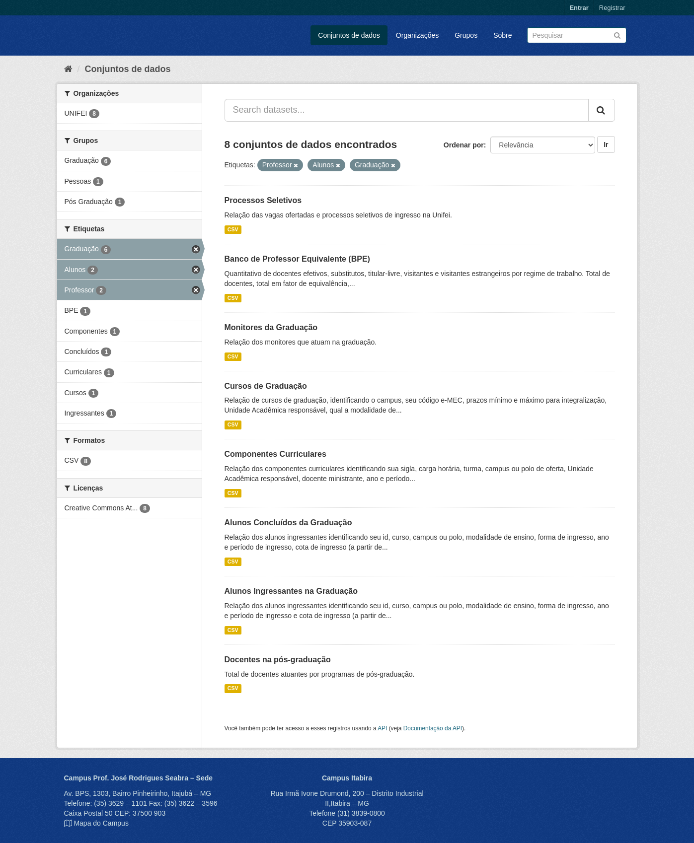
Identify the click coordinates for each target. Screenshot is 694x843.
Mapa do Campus (101, 823)
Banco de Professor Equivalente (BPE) (297, 259)
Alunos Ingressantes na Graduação (291, 591)
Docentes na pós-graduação (278, 659)
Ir (606, 144)
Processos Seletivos (263, 200)
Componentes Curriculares (275, 454)
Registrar (612, 7)
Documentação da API (432, 728)
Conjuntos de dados (349, 35)
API (382, 728)
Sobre (502, 35)
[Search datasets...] (407, 110)
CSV (233, 229)
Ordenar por (464, 145)
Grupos (466, 35)
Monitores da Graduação (271, 327)
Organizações (417, 35)
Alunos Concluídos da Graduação (288, 522)
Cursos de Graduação (266, 386)
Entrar (578, 7)
